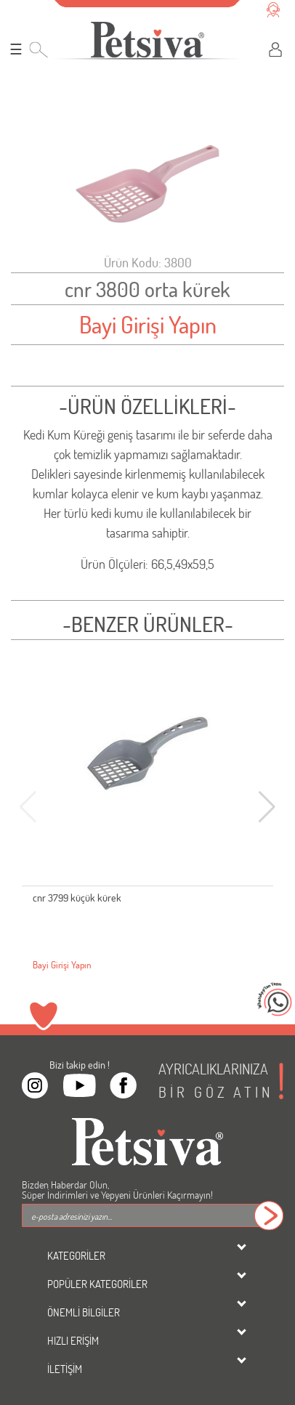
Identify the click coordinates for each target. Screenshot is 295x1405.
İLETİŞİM (64, 1368)
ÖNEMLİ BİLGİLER (83, 1312)
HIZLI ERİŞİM (73, 1340)
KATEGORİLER (76, 1255)
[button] (267, 807)
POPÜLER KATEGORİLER (97, 1283)
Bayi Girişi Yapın (148, 324)
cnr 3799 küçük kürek (77, 897)
